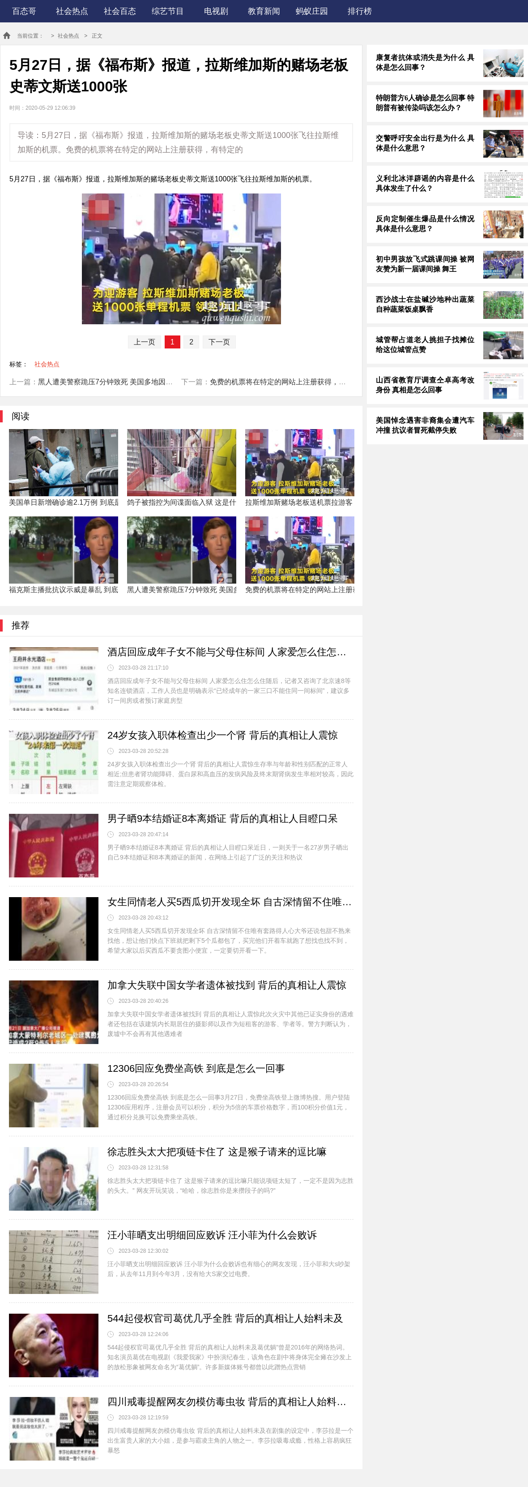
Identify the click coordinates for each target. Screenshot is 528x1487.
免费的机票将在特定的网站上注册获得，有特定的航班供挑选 (306, 382)
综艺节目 (168, 11)
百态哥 (24, 11)
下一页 (219, 342)
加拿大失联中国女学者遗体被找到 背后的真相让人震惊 (226, 985)
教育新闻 (264, 11)
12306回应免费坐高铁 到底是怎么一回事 (196, 1068)
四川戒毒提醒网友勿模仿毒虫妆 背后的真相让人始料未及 (230, 1401)
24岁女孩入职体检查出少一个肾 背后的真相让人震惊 (222, 735)
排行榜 (360, 11)
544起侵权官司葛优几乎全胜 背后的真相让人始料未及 (225, 1318)
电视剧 (216, 11)
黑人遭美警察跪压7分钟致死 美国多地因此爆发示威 (119, 382)
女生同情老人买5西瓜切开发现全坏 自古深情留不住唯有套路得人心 (230, 901)
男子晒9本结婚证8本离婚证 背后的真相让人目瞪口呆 (222, 818)
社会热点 (72, 11)
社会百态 (120, 11)
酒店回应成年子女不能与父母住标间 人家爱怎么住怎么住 (230, 652)
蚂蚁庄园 (312, 11)
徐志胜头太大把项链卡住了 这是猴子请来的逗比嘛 (217, 1151)
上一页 (144, 342)
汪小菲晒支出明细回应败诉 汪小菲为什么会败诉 (212, 1235)
